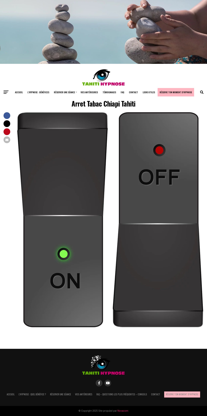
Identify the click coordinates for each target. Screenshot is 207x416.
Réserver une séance (64, 92)
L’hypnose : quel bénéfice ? (32, 394)
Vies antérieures (89, 92)
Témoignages (109, 92)
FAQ (122, 92)
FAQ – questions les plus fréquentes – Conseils (121, 394)
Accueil (19, 92)
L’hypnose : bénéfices (38, 92)
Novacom (123, 410)
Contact (133, 92)
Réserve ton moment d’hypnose (176, 92)
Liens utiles (149, 92)
